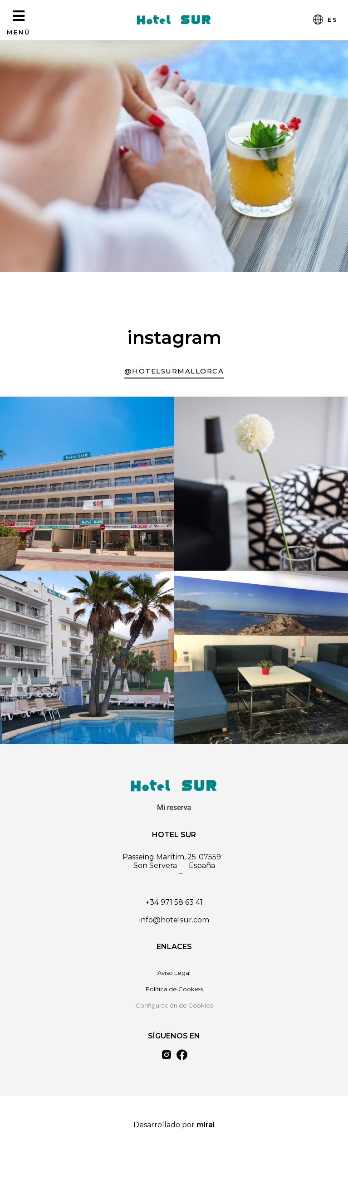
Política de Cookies (174, 989)
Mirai (205, 1124)
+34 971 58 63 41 (174, 902)
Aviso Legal (174, 972)
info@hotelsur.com (174, 920)
